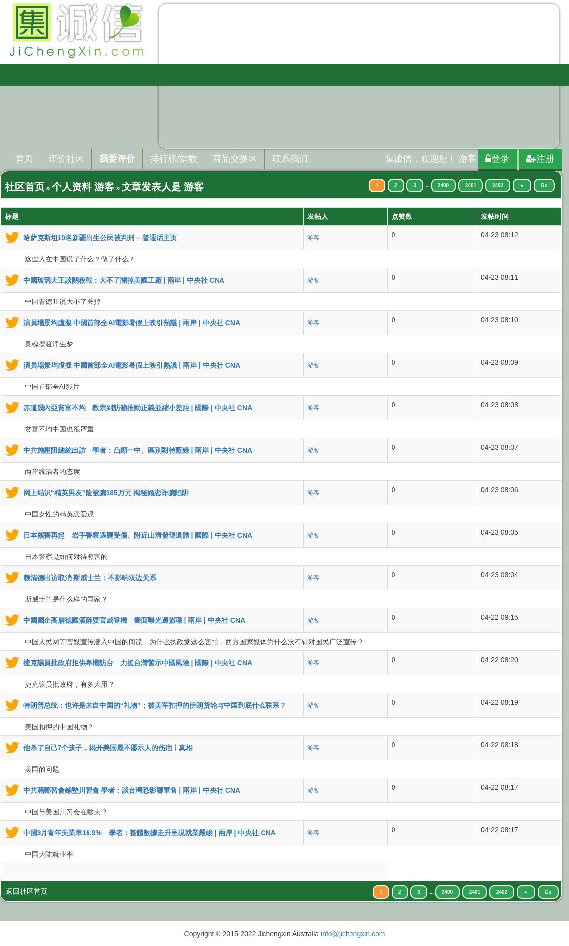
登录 (497, 159)
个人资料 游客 (83, 186)
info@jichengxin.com (353, 934)
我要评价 (117, 159)
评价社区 (66, 159)
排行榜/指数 (173, 159)
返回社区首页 (26, 891)
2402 (497, 185)
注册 (540, 159)
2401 (470, 185)
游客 (313, 237)
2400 (443, 185)
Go (544, 185)
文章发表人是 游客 (163, 186)
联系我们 (290, 159)
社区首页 (24, 186)
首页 (24, 159)
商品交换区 (235, 159)
